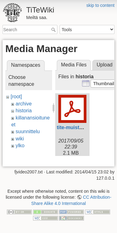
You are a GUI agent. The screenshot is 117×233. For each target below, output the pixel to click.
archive (24, 103)
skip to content (100, 5)
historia (24, 110)
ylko (20, 145)
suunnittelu (28, 131)
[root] (16, 96)
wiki (20, 138)
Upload (105, 64)
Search (54, 29)
